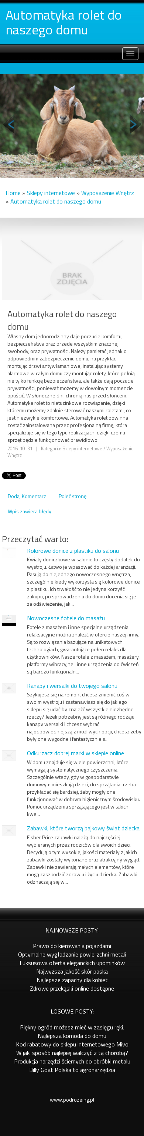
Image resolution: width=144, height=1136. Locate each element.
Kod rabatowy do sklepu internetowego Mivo (72, 1044)
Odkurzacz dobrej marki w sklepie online (75, 753)
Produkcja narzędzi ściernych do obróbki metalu (72, 1061)
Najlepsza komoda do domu (72, 1035)
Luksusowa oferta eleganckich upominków (72, 962)
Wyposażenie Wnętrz (107, 192)
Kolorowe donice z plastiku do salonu (73, 550)
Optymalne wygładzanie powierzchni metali (72, 954)
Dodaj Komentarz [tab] (27, 496)
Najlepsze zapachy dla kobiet (72, 979)
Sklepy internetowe (51, 192)
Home (13, 192)
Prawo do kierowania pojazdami (72, 945)
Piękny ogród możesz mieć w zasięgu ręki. (72, 1027)
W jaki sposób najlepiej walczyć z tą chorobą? (72, 1052)
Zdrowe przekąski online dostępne (72, 988)
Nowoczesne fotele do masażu (66, 618)
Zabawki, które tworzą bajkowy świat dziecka (83, 828)
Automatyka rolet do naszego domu (55, 201)
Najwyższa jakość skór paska (72, 971)
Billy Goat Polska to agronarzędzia (72, 1069)
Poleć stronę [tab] (72, 496)
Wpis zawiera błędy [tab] (29, 511)
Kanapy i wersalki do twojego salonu (72, 685)
